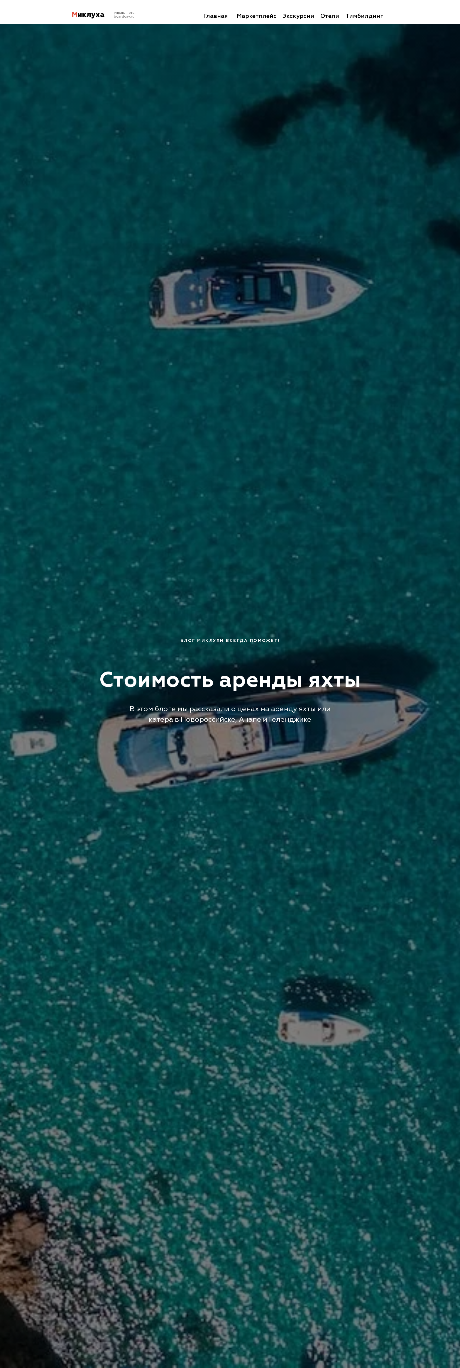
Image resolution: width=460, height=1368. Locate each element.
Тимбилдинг (364, 16)
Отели (329, 16)
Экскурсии (298, 16)
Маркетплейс (257, 16)
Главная (215, 16)
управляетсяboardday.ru (125, 15)
